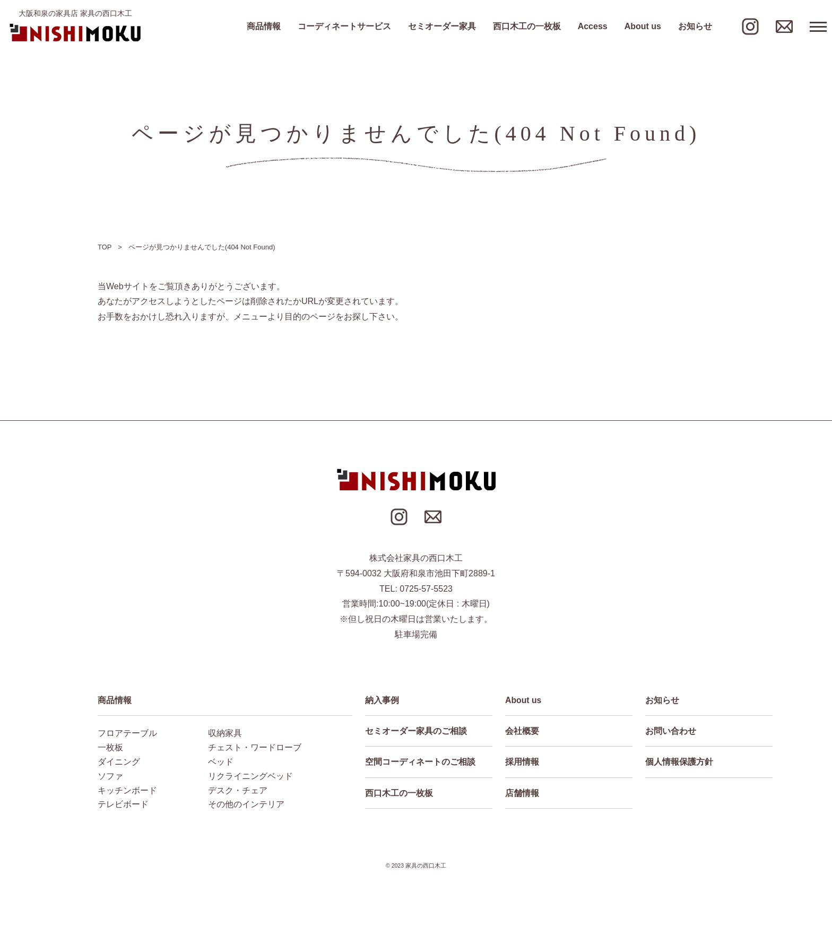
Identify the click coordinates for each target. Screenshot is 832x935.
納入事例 (382, 700)
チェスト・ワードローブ (254, 747)
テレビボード (123, 804)
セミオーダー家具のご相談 (416, 730)
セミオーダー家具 (442, 26)
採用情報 (522, 762)
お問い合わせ (670, 730)
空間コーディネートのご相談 (420, 762)
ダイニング (119, 761)
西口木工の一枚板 (527, 26)
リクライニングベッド (250, 776)
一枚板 (110, 747)
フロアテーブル (127, 733)
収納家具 (225, 733)
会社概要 (522, 730)
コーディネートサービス (344, 26)
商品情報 (264, 26)
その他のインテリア (246, 804)
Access (593, 26)
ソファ (110, 776)
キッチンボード (127, 790)
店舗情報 (522, 793)
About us (643, 26)
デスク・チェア (237, 790)
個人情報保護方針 (679, 762)
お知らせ (695, 26)
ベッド (220, 761)
